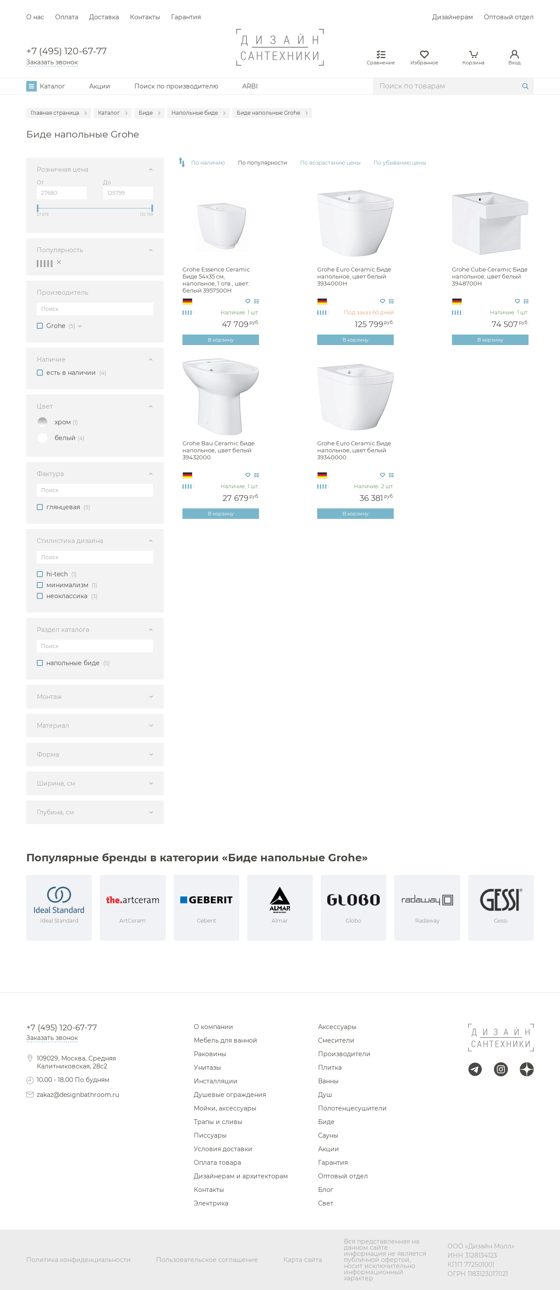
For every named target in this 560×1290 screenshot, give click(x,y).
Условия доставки (223, 1149)
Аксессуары (337, 1027)
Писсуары (210, 1135)
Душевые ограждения (230, 1095)
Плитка (330, 1067)
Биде (326, 1122)
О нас (35, 17)
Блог (325, 1190)
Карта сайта (303, 1260)
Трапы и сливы (218, 1122)
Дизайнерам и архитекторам (241, 1176)
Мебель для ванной (225, 1040)
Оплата (66, 17)
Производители (344, 1054)
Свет (325, 1203)
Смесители (336, 1040)
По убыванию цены (400, 163)
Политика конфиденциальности (78, 1260)
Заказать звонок (52, 62)
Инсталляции (216, 1081)
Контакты (145, 17)
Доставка (104, 17)
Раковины (210, 1054)
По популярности (262, 163)
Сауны (328, 1135)
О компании (213, 1027)
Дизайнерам (452, 17)
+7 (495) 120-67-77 (66, 51)
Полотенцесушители (352, 1108)
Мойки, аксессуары (225, 1108)
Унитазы (207, 1067)
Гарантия (186, 17)
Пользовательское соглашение (207, 1260)
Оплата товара (217, 1163)
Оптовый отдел (509, 17)
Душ (325, 1095)
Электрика (211, 1203)
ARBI (250, 86)
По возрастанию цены (330, 163)
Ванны (328, 1081)
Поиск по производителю (176, 86)
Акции (99, 86)
